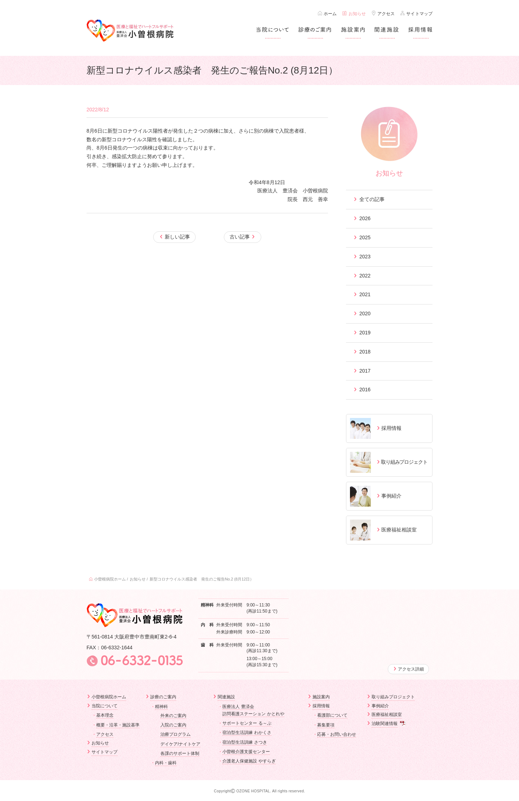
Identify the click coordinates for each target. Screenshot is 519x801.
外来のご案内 (173, 715)
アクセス (386, 13)
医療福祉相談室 (387, 714)
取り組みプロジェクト (393, 696)
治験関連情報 (385, 723)
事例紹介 (380, 705)
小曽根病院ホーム (110, 579)
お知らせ (357, 13)
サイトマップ (419, 13)
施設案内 (321, 696)
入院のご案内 (173, 724)
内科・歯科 (166, 762)
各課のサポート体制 (179, 753)
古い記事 (240, 237)
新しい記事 (177, 237)
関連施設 (226, 696)
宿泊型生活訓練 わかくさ (246, 732)
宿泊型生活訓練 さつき (244, 742)
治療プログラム (175, 734)
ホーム (330, 13)
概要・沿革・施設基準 (117, 724)
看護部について (332, 715)
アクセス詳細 (411, 669)
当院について (104, 705)
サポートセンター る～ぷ (246, 723)
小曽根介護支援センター (246, 751)
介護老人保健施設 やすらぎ (248, 761)
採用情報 (321, 705)
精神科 (161, 706)
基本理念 (105, 715)
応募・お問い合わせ (336, 734)
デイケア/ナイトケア (180, 744)
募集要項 (325, 724)
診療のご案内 (163, 696)
